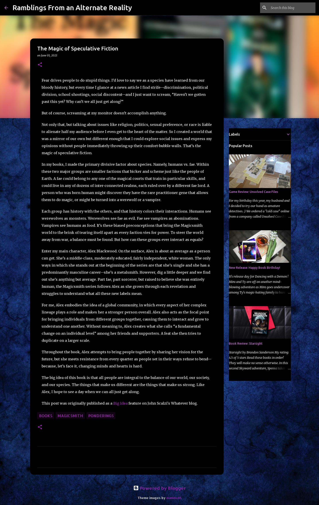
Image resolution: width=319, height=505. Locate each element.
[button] (40, 65)
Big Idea (120, 403)
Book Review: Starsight (246, 343)
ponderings (101, 415)
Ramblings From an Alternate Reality (72, 8)
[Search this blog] (292, 7)
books (45, 415)
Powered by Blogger (159, 488)
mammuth (173, 498)
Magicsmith (70, 415)
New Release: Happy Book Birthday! (254, 267)
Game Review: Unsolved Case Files (253, 192)
